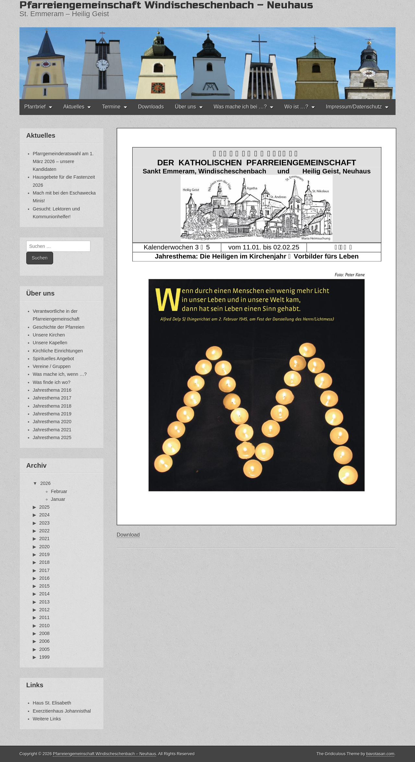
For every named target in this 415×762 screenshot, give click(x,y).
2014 (44, 593)
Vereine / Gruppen (52, 366)
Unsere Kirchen (49, 334)
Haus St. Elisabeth (52, 702)
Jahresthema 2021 (52, 429)
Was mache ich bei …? (240, 106)
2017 (44, 570)
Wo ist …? (296, 106)
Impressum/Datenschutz (354, 106)
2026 (45, 483)
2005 (44, 649)
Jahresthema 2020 (52, 421)
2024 (44, 514)
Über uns (185, 106)
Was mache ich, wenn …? (60, 374)
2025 (44, 507)
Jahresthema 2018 (52, 406)
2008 (44, 633)
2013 (44, 601)
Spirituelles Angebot (53, 358)
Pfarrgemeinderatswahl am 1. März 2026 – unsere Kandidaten (63, 161)
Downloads (151, 106)
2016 (44, 578)
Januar (58, 499)
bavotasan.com (380, 753)
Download (128, 535)
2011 (44, 617)
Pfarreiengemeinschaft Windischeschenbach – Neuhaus (104, 753)
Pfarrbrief (35, 106)
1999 (44, 657)
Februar (59, 491)
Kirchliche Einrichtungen (58, 350)
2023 (44, 523)
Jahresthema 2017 (52, 397)
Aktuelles (73, 106)
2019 (44, 554)
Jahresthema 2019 (52, 413)
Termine (111, 106)
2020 (44, 546)
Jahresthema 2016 (52, 390)
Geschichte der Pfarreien (58, 327)
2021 (44, 538)
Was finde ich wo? (51, 382)
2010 (44, 625)
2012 (44, 609)
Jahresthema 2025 (52, 437)
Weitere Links (47, 718)
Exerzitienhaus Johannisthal (62, 711)
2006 (44, 641)
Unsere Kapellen (50, 342)
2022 (44, 530)
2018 (44, 562)
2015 (44, 586)
